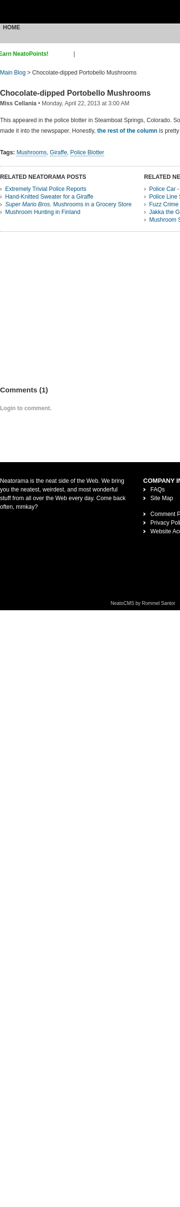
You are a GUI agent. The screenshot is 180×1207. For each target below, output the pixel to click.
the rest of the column (127, 130)
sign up (62, 53)
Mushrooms (31, 152)
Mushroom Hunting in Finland (43, 212)
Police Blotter (87, 152)
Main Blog (12, 72)
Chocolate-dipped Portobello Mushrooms (75, 93)
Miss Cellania (18, 103)
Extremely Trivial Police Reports (45, 189)
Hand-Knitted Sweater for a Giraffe (49, 196)
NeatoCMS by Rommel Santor (143, 603)
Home (11, 27)
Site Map (161, 498)
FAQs (157, 489)
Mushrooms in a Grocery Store (68, 204)
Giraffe (58, 152)
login (83, 53)
